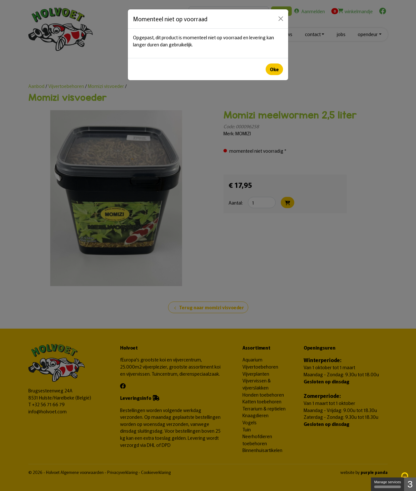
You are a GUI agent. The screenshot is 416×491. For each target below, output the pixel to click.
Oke (274, 69)
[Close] (281, 19)
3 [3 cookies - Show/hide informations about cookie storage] (410, 484)
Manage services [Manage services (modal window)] (387, 484)
